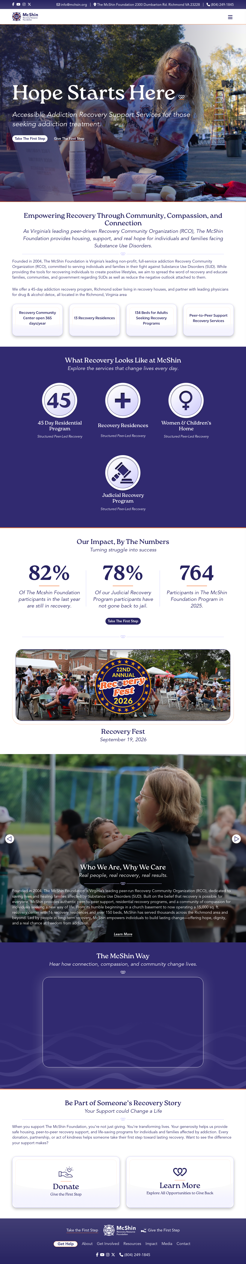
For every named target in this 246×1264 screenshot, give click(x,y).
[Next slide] (236, 839)
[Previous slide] (9, 839)
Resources (132, 1243)
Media (167, 1243)
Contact (183, 1243)
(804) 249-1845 (220, 4)
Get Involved (108, 1243)
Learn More (123, 934)
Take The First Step (30, 139)
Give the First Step (160, 1230)
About (87, 1243)
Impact (151, 1243)
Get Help (66, 1244)
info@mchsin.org (72, 4)
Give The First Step (69, 138)
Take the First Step (82, 1230)
